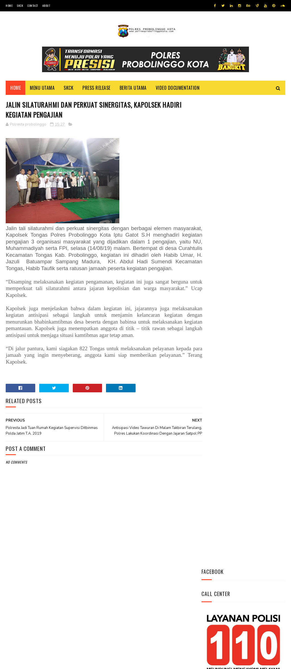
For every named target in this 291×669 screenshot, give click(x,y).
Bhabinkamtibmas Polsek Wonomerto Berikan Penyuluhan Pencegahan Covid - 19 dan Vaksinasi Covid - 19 (240, 361)
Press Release (96, 88)
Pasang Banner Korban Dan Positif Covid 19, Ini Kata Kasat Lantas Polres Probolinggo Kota (242, 323)
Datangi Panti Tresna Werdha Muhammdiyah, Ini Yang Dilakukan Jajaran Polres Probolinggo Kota (240, 285)
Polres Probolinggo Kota (75, 662)
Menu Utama (42, 88)
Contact (32, 5)
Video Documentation (178, 88)
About (46, 5)
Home (9, 5)
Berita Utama (133, 88)
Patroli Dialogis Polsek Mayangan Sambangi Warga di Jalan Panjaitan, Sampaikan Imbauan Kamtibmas (242, 398)
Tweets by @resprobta (226, 244)
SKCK (20, 5)
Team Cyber (30, 662)
